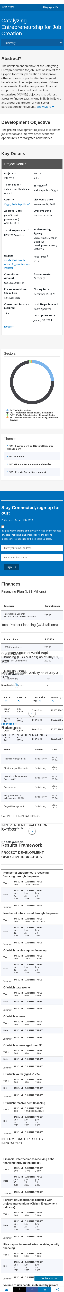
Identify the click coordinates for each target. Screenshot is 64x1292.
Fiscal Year (40, 256)
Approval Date (13, 210)
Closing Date (41, 289)
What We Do (8, 6)
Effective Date (42, 210)
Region (8, 255)
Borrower (40, 185)
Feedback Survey (49, 1278)
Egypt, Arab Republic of (17, 204)
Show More (45, 107)
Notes (8, 326)
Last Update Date (44, 315)
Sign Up (11, 567)
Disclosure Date (43, 199)
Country (9, 199)
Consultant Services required (16, 306)
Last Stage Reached (45, 304)
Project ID (10, 173)
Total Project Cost (16, 230)
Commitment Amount (12, 276)
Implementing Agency (42, 231)
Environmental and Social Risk (15, 291)
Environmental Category (42, 276)
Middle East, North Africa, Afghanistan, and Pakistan (17, 264)
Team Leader (12, 184)
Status (37, 173)
